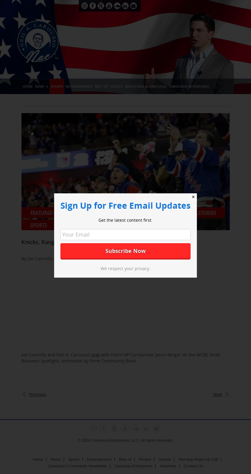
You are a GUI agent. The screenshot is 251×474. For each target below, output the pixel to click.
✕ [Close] (193, 197)
